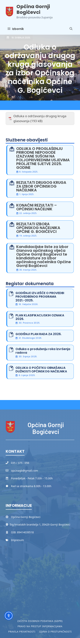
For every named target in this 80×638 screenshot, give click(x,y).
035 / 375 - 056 (20, 463)
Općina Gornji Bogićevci (33, 9)
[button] (71, 29)
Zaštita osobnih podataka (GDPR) (40, 621)
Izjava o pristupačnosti (55, 631)
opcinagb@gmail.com (24, 470)
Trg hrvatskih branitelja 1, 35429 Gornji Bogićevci (40, 524)
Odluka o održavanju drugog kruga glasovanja (39, 118)
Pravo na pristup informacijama (40, 626)
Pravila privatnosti (21, 631)
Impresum (17, 540)
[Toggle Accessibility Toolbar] (9, 615)
